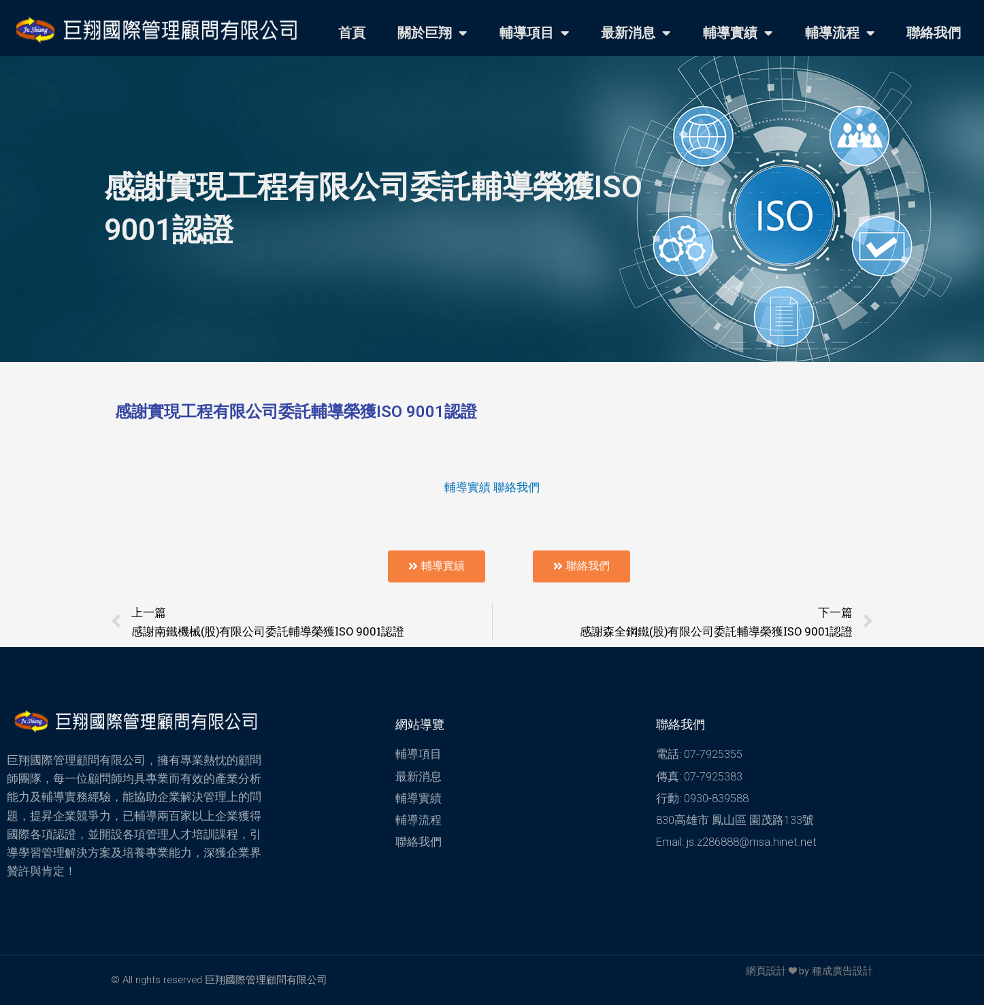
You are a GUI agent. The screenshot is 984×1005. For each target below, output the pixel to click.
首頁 (351, 33)
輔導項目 (534, 33)
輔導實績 (737, 33)
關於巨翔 (432, 33)
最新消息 (635, 33)
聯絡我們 (933, 33)
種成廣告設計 (842, 971)
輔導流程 (839, 33)
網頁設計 (766, 971)
